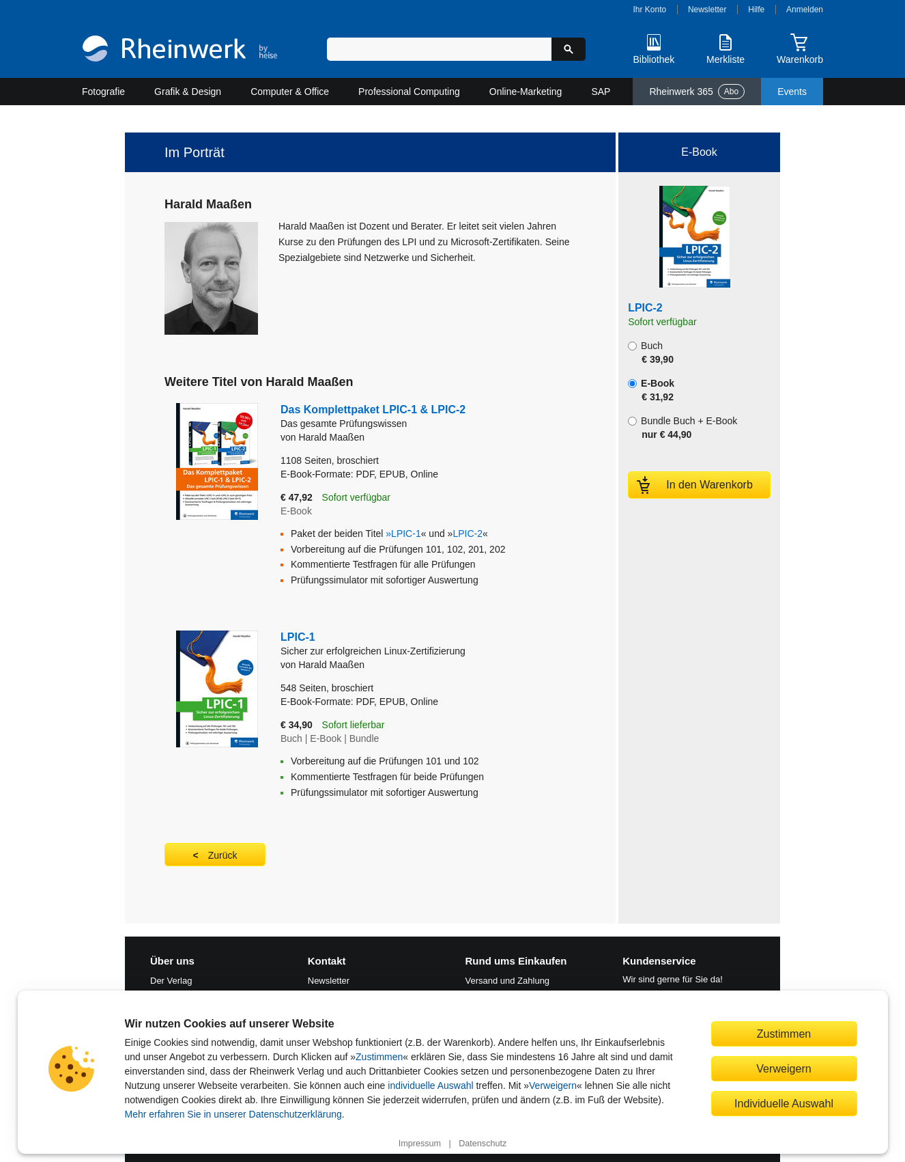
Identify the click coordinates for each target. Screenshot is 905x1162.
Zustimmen (379, 1056)
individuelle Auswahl (430, 1085)
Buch (651, 352)
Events (792, 91)
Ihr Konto (650, 9)
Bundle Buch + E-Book (682, 427)
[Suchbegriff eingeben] (439, 49)
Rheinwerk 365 (697, 91)
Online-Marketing (525, 91)
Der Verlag (171, 981)
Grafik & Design (187, 91)
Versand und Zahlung (507, 981)
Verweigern (553, 1085)
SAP (600, 91)
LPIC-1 (382, 644)
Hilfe (756, 9)
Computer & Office (289, 91)
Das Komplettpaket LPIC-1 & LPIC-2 (393, 417)
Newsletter (707, 9)
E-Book (651, 390)
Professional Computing (409, 91)
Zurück (223, 855)
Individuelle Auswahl (783, 1103)
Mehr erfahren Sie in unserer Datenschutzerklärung (233, 1114)
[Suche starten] (568, 49)
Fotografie (103, 91)
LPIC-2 (467, 533)
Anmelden (804, 9)
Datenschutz (482, 1143)
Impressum (420, 1143)
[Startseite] (180, 50)
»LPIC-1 (403, 533)
